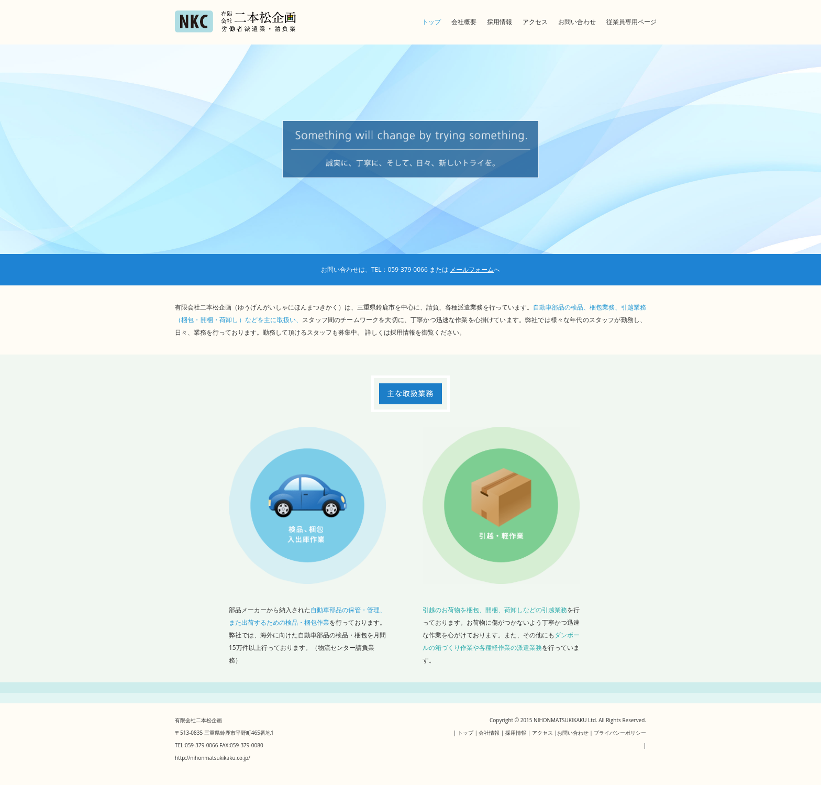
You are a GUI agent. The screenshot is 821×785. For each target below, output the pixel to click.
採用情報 (499, 21)
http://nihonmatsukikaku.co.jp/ (212, 757)
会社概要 (463, 21)
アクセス (535, 21)
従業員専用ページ (631, 21)
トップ (431, 21)
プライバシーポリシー (620, 732)
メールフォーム (472, 269)
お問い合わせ (577, 21)
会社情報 (489, 732)
